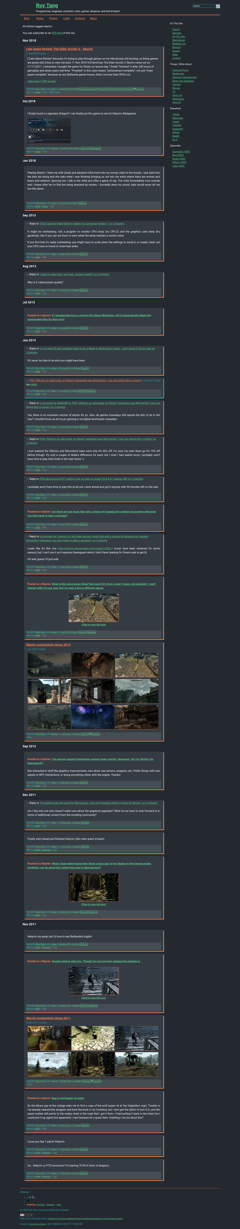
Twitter (176, 114)
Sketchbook (178, 40)
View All (176, 102)
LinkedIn (176, 125)
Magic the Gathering (183, 81)
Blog (26, 18)
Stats (175, 54)
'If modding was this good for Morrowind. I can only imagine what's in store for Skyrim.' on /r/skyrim (98, 803)
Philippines (178, 99)
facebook (46, 849)
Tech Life (177, 95)
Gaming (176, 84)
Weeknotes (178, 73)
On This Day (178, 36)
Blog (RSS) (178, 155)
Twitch (176, 121)
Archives (80, 18)
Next (59, 1204)
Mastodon (177, 118)
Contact (176, 58)
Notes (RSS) (178, 159)
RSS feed (57, 33)
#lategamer (95, 148)
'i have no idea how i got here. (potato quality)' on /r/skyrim (74, 274)
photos (54, 148)
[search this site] (204, 5)
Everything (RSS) (181, 151)
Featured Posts (180, 70)
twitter (38, 92)
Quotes (176, 51)
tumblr (38, 206)
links (53, 391)
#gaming (90, 391)
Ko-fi (174, 139)
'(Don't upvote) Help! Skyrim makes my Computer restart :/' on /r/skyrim (82, 223)
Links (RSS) (178, 166)
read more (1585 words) (42, 81)
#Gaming (110, 89)
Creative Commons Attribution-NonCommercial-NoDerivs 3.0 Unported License (85, 1218)
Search (176, 29)
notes (53, 203)
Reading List (179, 43)
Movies (176, 88)
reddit (37, 257)
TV (173, 91)
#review (101, 89)
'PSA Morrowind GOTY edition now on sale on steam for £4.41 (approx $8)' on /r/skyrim (91, 479)
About (93, 18)
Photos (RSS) (179, 162)
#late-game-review (87, 89)
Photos (53, 18)
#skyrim (120, 89)
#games (129, 89)
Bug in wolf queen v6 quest (68, 1098)
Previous (40, 1204)
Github (175, 132)
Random (176, 33)
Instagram (177, 129)
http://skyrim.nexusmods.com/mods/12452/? (85, 548)
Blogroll (176, 47)
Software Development (184, 77)
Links (67, 18)
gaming (139, 89)
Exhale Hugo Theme (38, 1224)
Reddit (175, 136)
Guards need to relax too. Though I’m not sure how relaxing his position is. (96, 961)
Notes (40, 18)
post (53, 89)
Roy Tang (47, 5)
